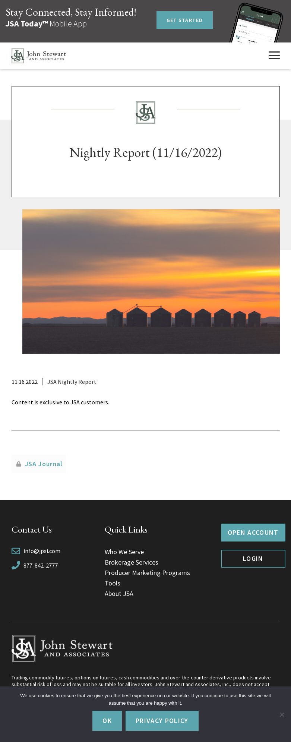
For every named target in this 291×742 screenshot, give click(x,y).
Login (253, 558)
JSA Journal (44, 464)
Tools (112, 583)
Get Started (185, 20)
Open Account (253, 532)
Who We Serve (124, 551)
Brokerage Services (131, 562)
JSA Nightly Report (72, 381)
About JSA (119, 593)
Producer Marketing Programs (147, 572)
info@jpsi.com (41, 551)
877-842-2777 (40, 565)
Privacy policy (162, 720)
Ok (107, 720)
